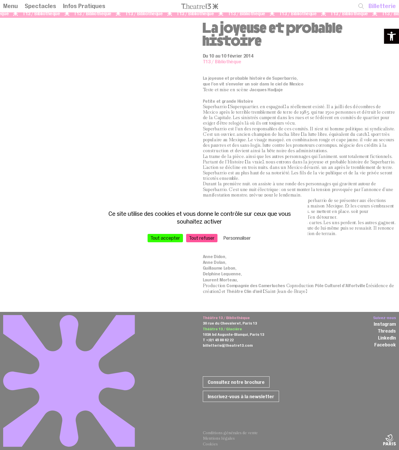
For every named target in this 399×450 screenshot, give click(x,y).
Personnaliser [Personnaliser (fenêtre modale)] (237, 238)
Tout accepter (165, 238)
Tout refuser (202, 238)
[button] (391, 36)
